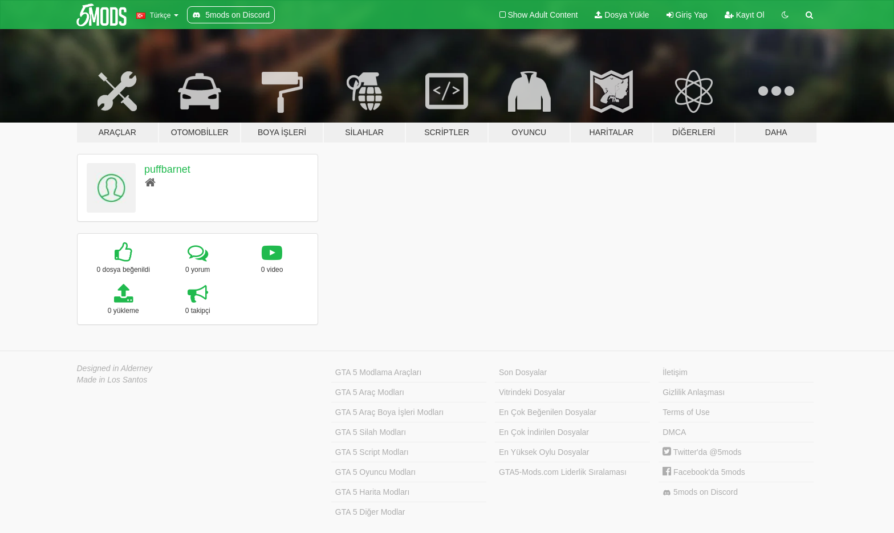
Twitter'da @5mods (702, 452)
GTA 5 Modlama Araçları (378, 372)
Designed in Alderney (115, 368)
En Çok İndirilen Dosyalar (544, 432)
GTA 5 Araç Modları (369, 392)
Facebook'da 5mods (704, 472)
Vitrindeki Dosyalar (532, 392)
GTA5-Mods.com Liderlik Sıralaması (563, 472)
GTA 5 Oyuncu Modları (375, 472)
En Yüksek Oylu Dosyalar (544, 452)
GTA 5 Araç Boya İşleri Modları (389, 412)
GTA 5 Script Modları (372, 452)
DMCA (674, 432)
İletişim (675, 372)
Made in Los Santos (112, 379)
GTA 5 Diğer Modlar (370, 511)
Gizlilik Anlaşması (694, 392)
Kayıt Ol (745, 14)
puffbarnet (167, 169)
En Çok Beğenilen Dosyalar (547, 412)
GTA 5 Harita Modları (372, 492)
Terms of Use (686, 412)
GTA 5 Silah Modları (370, 432)
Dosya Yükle (622, 14)
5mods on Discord (700, 492)
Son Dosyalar (523, 372)
